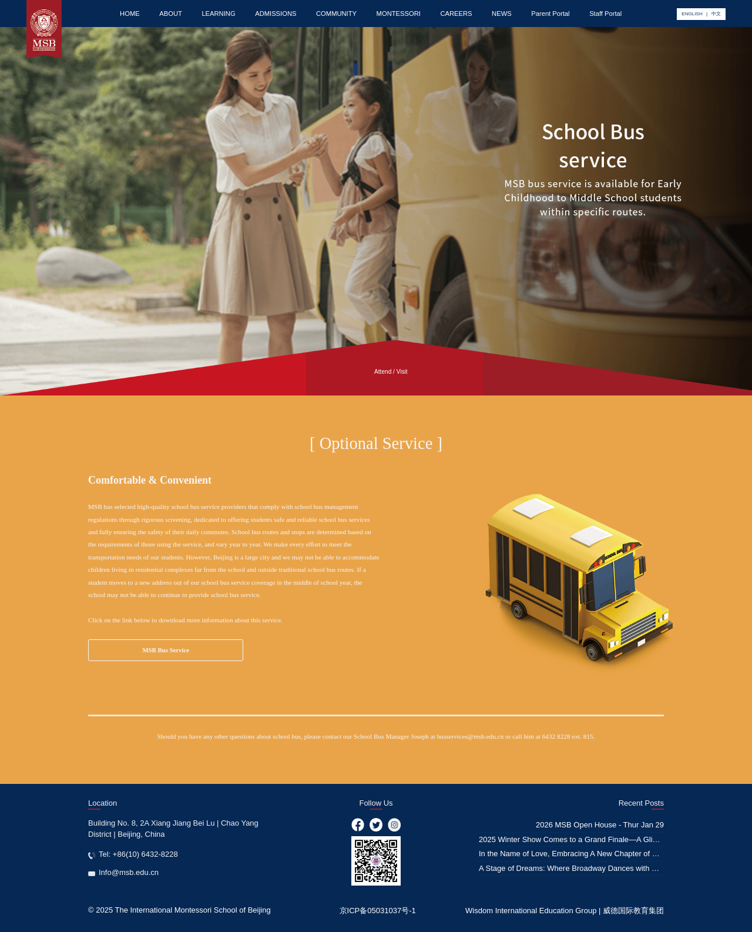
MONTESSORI (399, 13)
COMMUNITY (336, 13)
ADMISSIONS (275, 13)
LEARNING (218, 13)
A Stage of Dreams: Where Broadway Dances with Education (582, 868)
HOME (130, 13)
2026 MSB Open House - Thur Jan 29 (600, 824)
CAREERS (456, 13)
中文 (716, 13)
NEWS (502, 13)
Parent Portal (550, 13)
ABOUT (170, 13)
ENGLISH (692, 13)
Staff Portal (605, 13)
